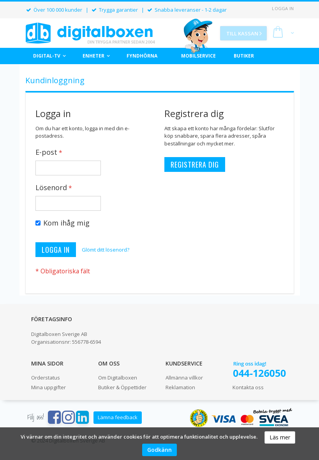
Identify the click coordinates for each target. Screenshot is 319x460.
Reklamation (180, 387)
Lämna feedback (117, 417)
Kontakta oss (248, 387)
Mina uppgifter (48, 387)
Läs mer (280, 437)
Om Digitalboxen (117, 377)
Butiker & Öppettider (122, 387)
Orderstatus (45, 377)
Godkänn (159, 449)
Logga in (283, 8)
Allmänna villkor (184, 377)
